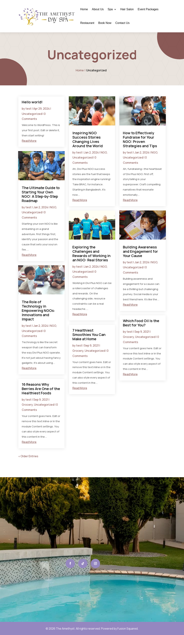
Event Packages (148, 9)
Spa (110, 9)
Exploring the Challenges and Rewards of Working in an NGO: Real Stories (91, 253)
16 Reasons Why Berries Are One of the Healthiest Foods (41, 388)
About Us (98, 9)
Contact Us (122, 22)
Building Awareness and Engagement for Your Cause (140, 251)
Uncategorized (32, 114)
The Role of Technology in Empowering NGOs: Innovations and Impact (38, 310)
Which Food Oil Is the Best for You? (141, 322)
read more (29, 141)
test (28, 109)
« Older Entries (28, 456)
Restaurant (87, 22)
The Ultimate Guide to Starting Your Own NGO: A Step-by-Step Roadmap (41, 194)
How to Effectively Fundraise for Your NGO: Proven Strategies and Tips (140, 139)
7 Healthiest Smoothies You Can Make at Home (88, 334)
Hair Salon (127, 9)
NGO (53, 207)
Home (84, 9)
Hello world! (32, 102)
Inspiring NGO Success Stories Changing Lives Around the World (87, 139)
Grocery (27, 405)
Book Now (104, 22)
